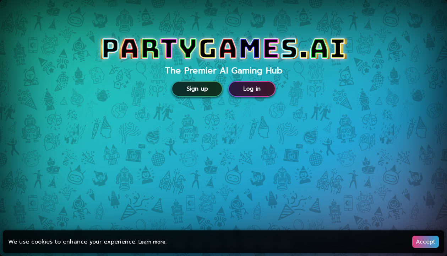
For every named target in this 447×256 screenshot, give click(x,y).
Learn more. (152, 242)
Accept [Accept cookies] (425, 242)
